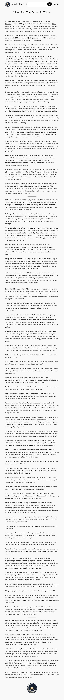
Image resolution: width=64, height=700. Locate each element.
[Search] (49, 4)
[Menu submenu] (58, 4)
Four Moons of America (14, 179)
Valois (54, 24)
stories (25, 551)
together (13, 496)
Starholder (17, 4)
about (11, 52)
